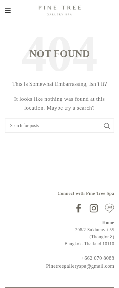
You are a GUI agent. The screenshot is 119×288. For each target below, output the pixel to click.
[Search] (59, 125)
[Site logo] (59, 9)
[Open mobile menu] (8, 10)
